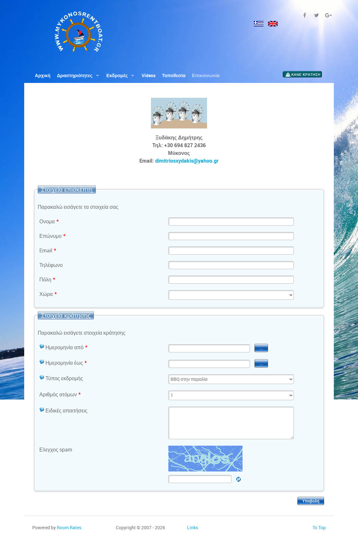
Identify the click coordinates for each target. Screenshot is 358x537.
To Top (319, 527)
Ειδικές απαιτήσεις (63, 410)
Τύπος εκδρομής (61, 378)
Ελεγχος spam (55, 449)
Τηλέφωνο (51, 264)
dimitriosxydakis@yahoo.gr (187, 160)
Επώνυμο (52, 235)
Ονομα (49, 221)
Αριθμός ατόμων (60, 394)
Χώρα (48, 294)
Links (192, 527)
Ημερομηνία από (63, 347)
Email (47, 250)
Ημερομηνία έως (63, 362)
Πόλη (47, 279)
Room (69, 527)
